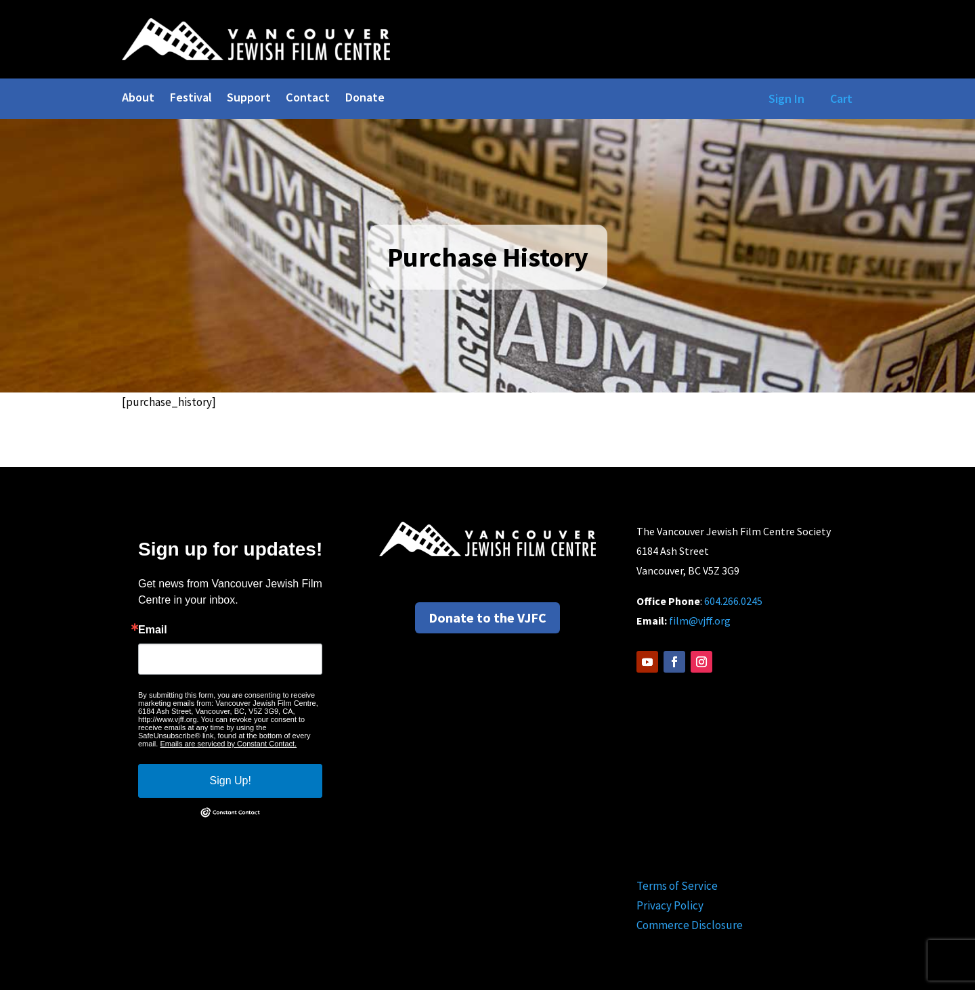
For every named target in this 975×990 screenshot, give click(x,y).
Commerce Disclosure (689, 925)
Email (152, 630)
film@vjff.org (700, 620)
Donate (365, 99)
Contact (308, 99)
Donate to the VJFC (487, 617)
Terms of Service (677, 885)
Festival (190, 99)
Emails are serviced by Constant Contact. (228, 744)
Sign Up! (230, 780)
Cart (841, 98)
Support (249, 99)
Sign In (783, 98)
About (138, 99)
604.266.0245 (733, 601)
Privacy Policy (669, 905)
